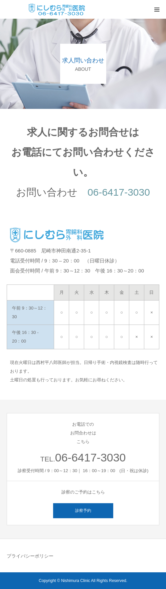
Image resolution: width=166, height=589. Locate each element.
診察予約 (83, 510)
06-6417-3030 (119, 192)
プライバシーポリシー (30, 556)
